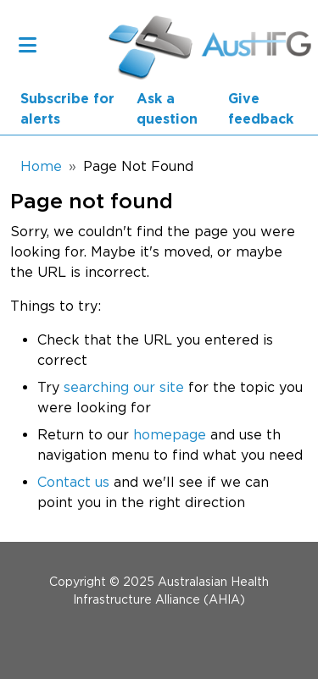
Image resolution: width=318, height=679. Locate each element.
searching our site (124, 387)
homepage (169, 434)
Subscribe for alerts (67, 109)
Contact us (73, 481)
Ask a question (167, 109)
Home (41, 166)
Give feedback (260, 109)
